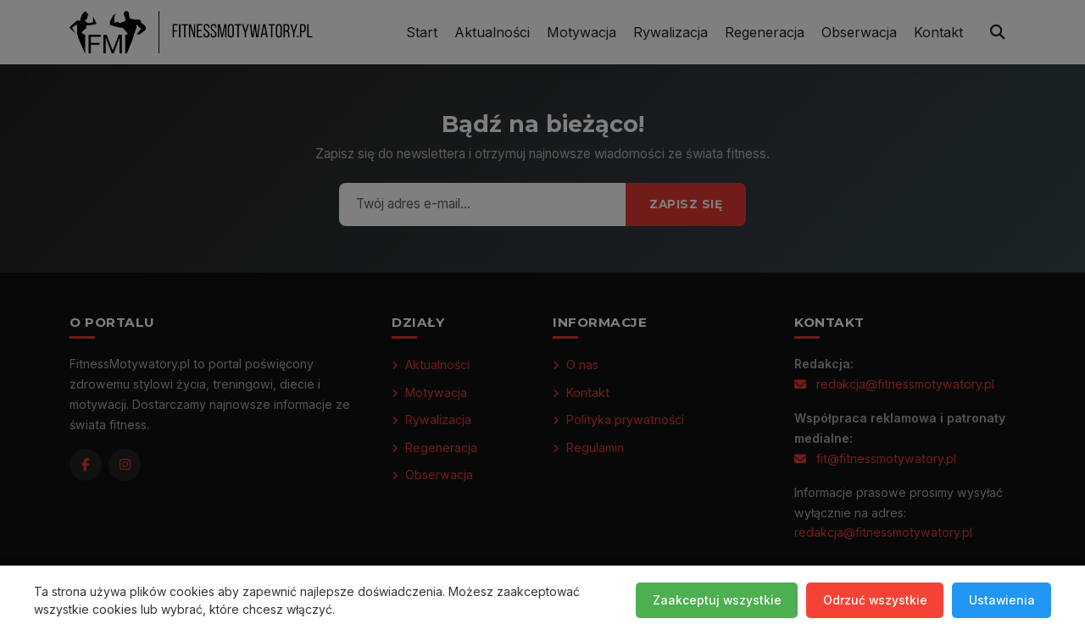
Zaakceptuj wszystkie (712, 600)
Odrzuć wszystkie (872, 600)
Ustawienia (1000, 600)
